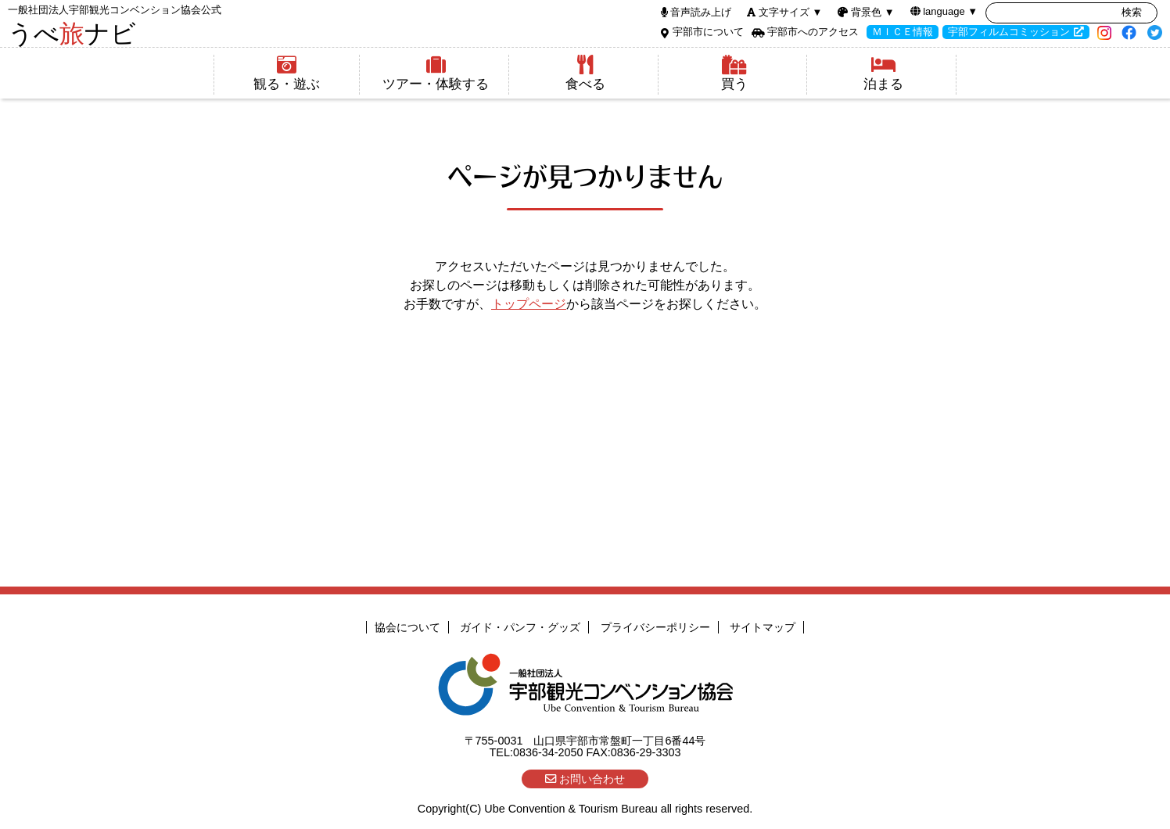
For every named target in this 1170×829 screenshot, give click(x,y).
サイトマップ (762, 627)
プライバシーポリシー (655, 627)
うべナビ (114, 26)
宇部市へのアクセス (813, 32)
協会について (407, 627)
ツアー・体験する (436, 73)
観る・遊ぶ (286, 73)
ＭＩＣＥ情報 (902, 32)
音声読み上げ (700, 12)
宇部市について (708, 32)
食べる (585, 73)
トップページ (528, 303)
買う (734, 73)
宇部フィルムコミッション (1009, 32)
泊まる (883, 73)
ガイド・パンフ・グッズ (520, 627)
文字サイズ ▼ (790, 12)
